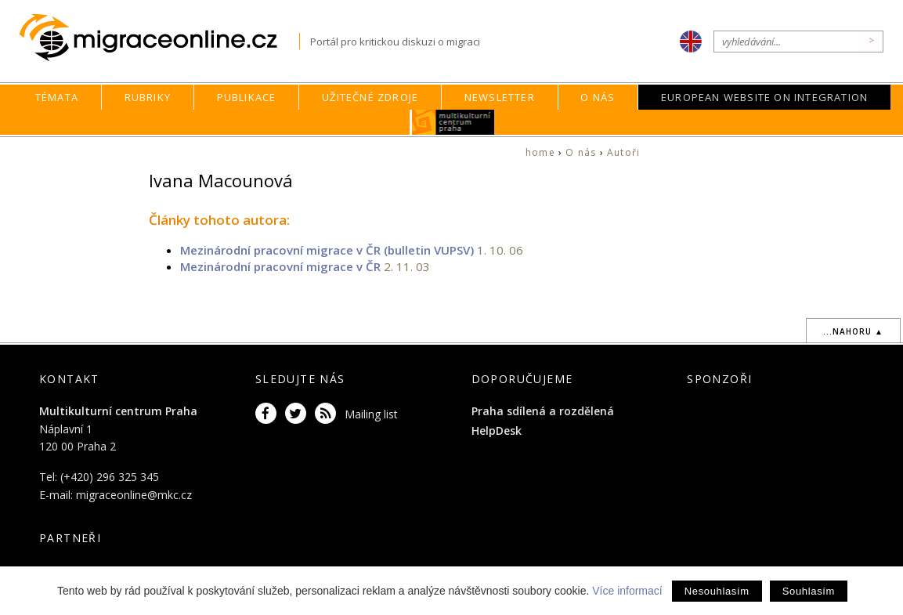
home (540, 152)
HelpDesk (496, 430)
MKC (453, 122)
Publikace (246, 97)
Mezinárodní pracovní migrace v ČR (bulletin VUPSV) (327, 250)
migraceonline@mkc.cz (134, 494)
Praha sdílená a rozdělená (542, 410)
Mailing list (371, 414)
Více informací (627, 590)
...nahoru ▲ (853, 331)
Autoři (623, 152)
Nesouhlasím (716, 591)
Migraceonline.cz (159, 38)
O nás (597, 97)
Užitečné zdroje (370, 97)
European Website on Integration (764, 97)
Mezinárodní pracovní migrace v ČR (280, 266)
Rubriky (148, 97)
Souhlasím (808, 591)
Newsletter (499, 97)
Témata (56, 97)
